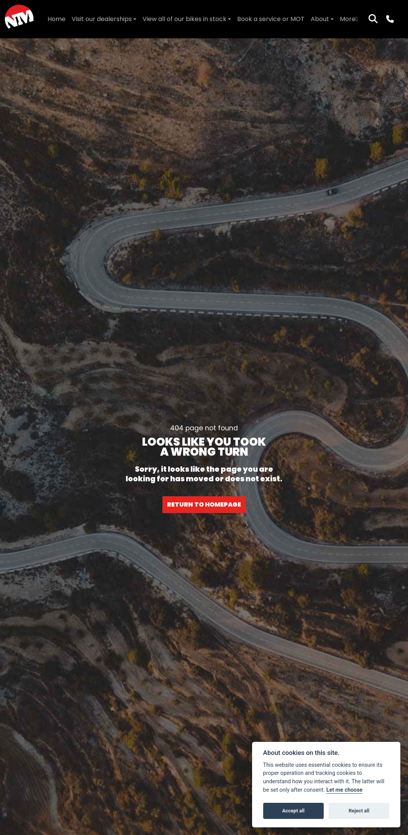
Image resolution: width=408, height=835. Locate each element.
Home (57, 19)
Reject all (359, 811)
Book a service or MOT (271, 19)
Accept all (293, 811)
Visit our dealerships (102, 19)
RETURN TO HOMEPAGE (204, 504)
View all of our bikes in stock (184, 19)
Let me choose (344, 790)
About (320, 19)
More (349, 19)
